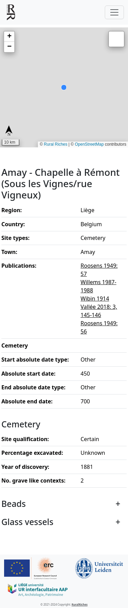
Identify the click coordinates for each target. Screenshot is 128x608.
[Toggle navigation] (114, 12)
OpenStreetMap (89, 144)
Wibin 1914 (95, 298)
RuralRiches (80, 604)
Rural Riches (56, 144)
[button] (9, 37)
